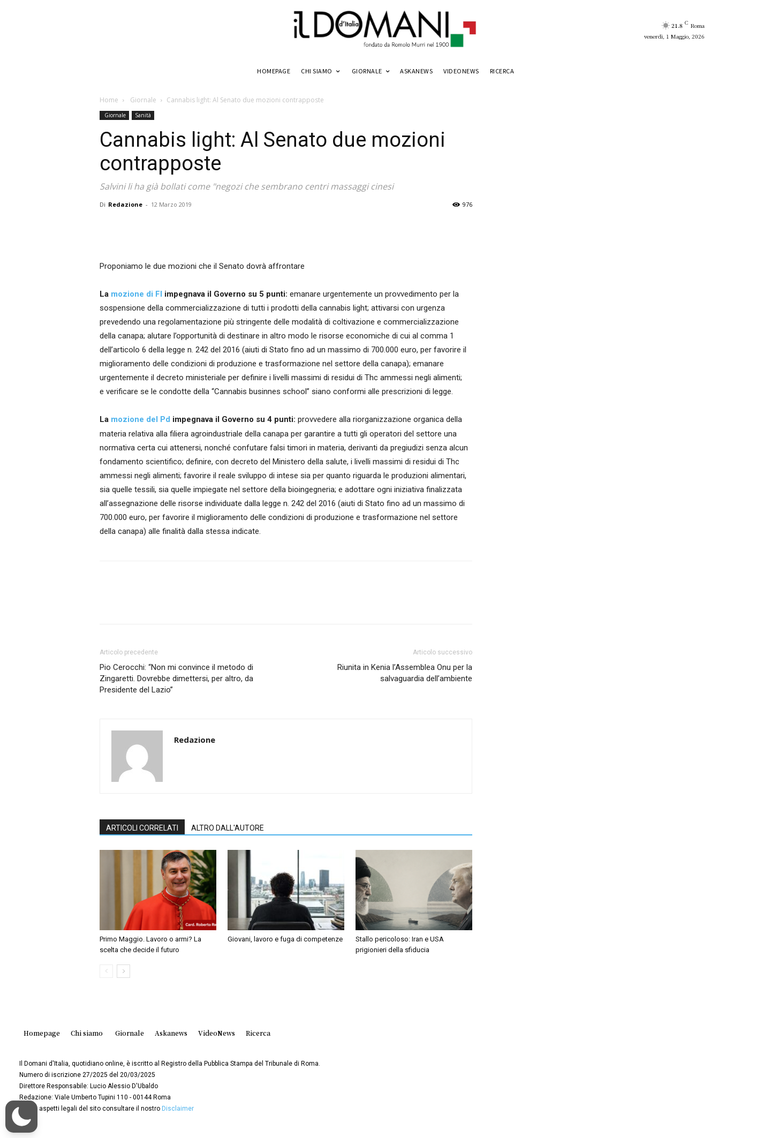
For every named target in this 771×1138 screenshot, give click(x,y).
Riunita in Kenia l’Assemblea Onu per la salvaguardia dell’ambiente (404, 672)
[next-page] (123, 971)
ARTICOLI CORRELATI (142, 828)
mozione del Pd (140, 419)
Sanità (143, 115)
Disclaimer (178, 1108)
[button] (21, 1117)
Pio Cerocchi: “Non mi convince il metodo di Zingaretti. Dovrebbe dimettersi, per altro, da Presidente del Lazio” (176, 678)
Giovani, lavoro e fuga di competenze (285, 939)
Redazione (125, 204)
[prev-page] (106, 971)
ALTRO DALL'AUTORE (227, 828)
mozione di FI (136, 294)
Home (109, 99)
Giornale (142, 99)
